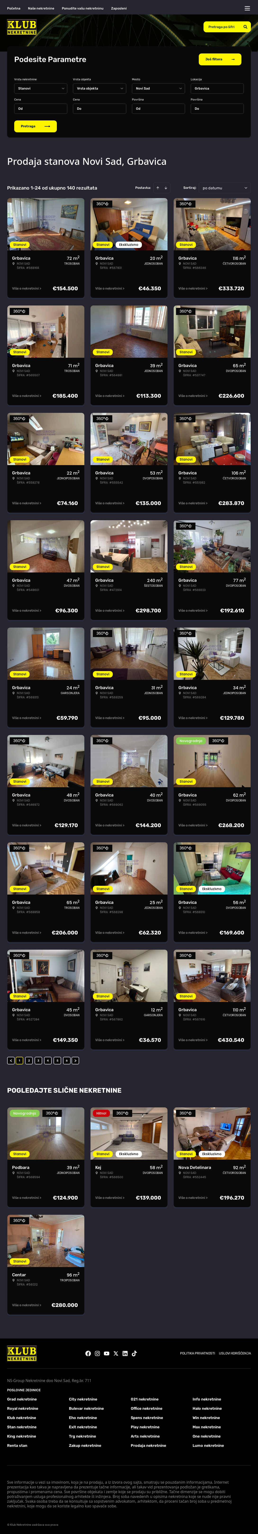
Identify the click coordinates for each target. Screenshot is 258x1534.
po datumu (212, 188)
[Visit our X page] (116, 1353)
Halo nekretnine (207, 1408)
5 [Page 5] (57, 1060)
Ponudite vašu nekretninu (83, 8)
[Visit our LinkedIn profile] (125, 1353)
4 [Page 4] (48, 1060)
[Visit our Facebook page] (88, 1353)
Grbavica (202, 88)
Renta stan (17, 1445)
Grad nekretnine (22, 1399)
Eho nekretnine (83, 1417)
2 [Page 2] (29, 1060)
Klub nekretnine (21, 1417)
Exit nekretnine (83, 1427)
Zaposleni (119, 8)
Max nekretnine (207, 1427)
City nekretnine (83, 1399)
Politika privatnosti (197, 1353)
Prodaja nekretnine (148, 1445)
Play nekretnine (145, 1427)
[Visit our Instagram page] (97, 1353)
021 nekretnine (144, 1399)
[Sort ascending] (157, 188)
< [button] (11, 1060)
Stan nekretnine (21, 1427)
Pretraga (35, 126)
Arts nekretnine (145, 1436)
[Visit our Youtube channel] (106, 1353)
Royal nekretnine (22, 1408)
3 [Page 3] (38, 1060)
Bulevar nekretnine (86, 1408)
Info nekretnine (207, 1399)
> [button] (75, 1060)
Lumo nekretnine (208, 1445)
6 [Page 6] (67, 1060)
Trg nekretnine (82, 1436)
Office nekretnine (146, 1408)
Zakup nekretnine (85, 1445)
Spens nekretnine (147, 1417)
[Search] (245, 26)
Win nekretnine (206, 1417)
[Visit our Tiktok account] (134, 1353)
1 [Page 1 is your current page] (19, 1060)
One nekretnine (207, 1436)
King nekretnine (21, 1436)
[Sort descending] (165, 188)
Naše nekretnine (41, 8)
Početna (13, 8)
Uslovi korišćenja (235, 1353)
